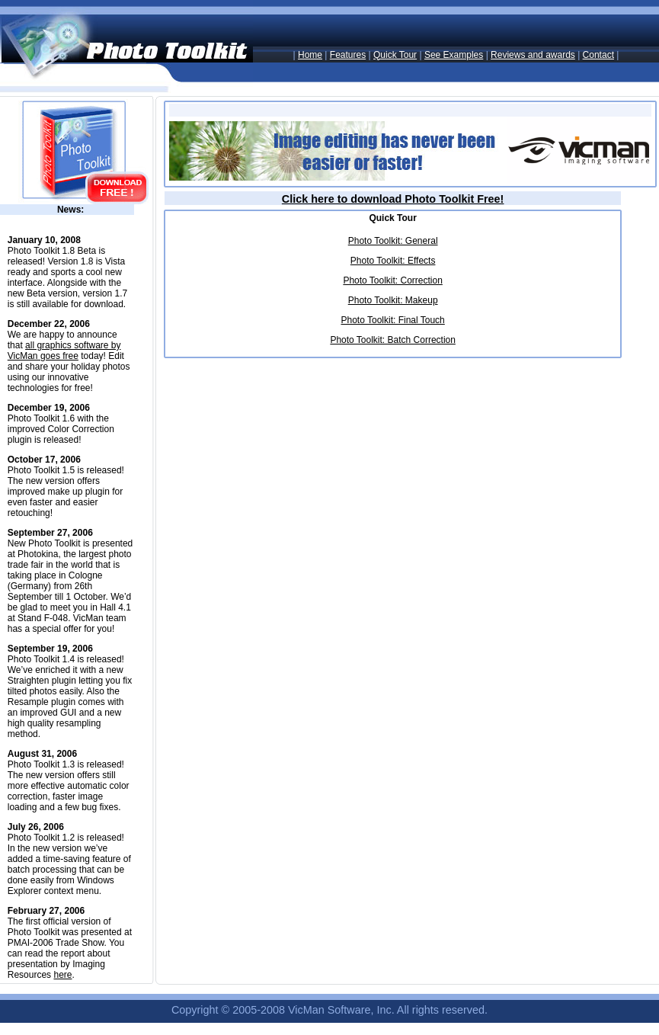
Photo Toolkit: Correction (393, 280)
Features (348, 55)
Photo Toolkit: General (393, 241)
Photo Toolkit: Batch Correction (393, 340)
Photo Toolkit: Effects (393, 260)
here (62, 974)
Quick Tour (395, 55)
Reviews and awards (533, 55)
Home (310, 55)
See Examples (453, 55)
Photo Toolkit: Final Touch (392, 320)
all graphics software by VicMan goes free (64, 350)
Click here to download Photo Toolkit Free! (393, 199)
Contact (598, 55)
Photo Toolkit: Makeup (393, 300)
